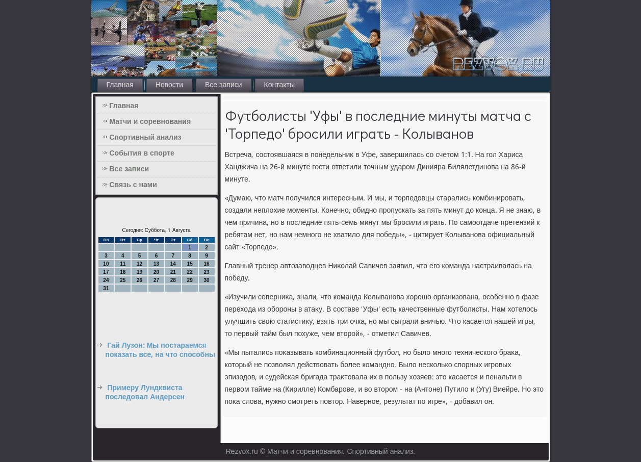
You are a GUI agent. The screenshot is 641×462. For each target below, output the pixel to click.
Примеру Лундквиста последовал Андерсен (145, 392)
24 (106, 280)
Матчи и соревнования (150, 122)
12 (139, 264)
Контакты (279, 85)
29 (190, 280)
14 (173, 264)
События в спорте (142, 153)
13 (156, 264)
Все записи (223, 85)
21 (173, 272)
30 (206, 280)
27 (156, 280)
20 (156, 272)
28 (173, 280)
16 (206, 264)
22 (190, 272)
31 (106, 288)
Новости (169, 85)
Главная (120, 85)
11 (122, 264)
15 (190, 264)
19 (139, 272)
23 (206, 272)
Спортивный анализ (146, 138)
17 (106, 272)
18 (122, 272)
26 (139, 280)
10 (106, 264)
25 (122, 280)
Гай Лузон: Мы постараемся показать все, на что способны (160, 350)
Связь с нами (133, 185)
